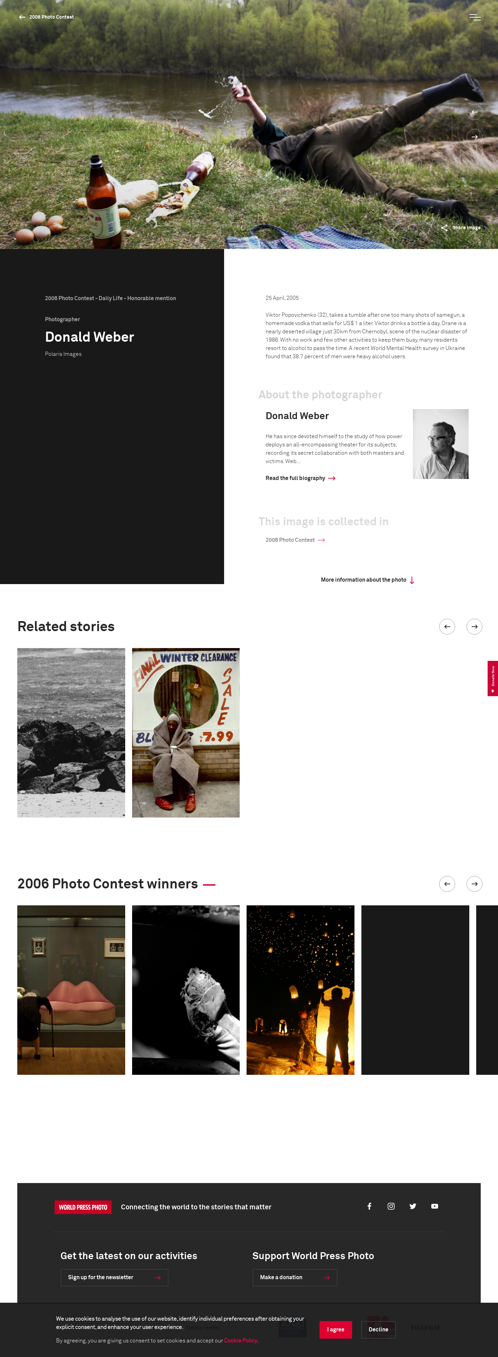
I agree (335, 1329)
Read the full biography (295, 478)
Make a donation (281, 1277)
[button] (447, 627)
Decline (378, 1329)
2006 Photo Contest (51, 17)
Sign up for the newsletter (100, 1277)
